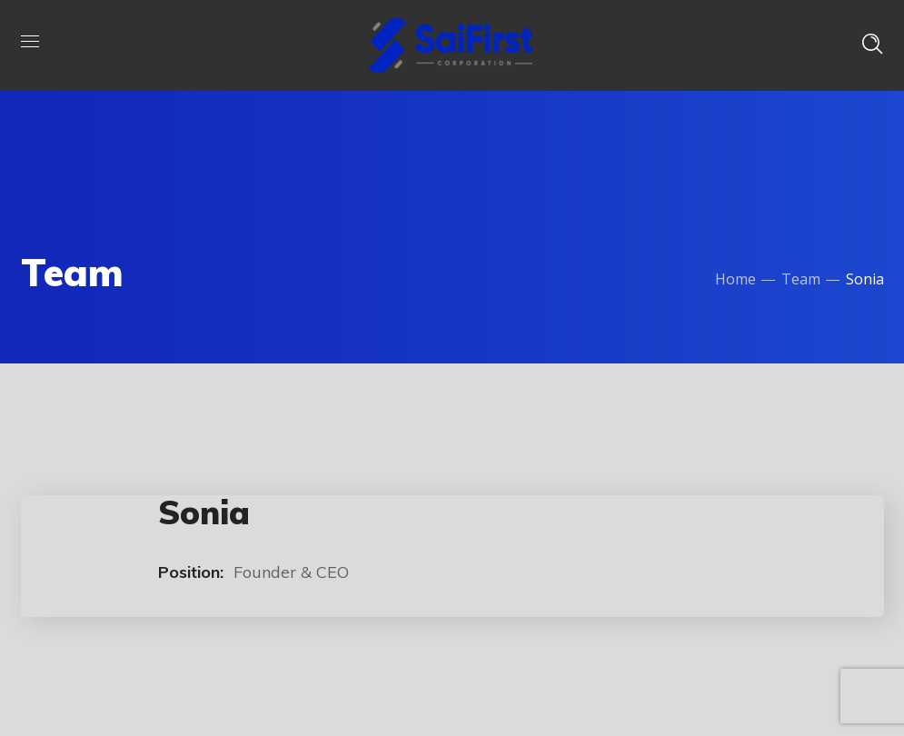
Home (735, 279)
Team (800, 279)
